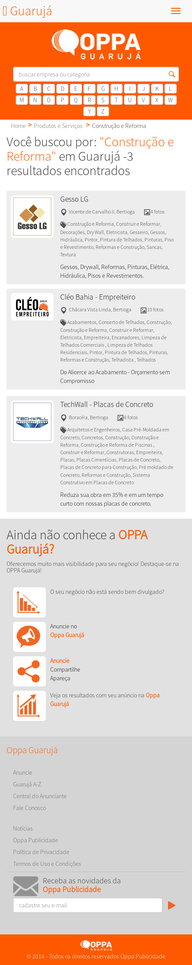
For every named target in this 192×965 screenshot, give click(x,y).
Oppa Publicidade (35, 840)
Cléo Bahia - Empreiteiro (97, 297)
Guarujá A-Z (27, 784)
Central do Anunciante (40, 796)
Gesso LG (74, 199)
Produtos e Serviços (58, 126)
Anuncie (22, 772)
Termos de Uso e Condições (47, 864)
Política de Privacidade (41, 852)
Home (18, 126)
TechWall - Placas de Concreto (106, 404)
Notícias (23, 828)
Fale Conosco (29, 808)
